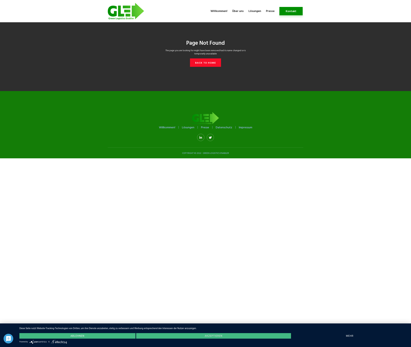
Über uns (238, 11)
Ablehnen (77, 335)
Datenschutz (224, 127)
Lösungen (255, 11)
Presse (270, 11)
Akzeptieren (213, 335)
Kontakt (291, 11)
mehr (349, 335)
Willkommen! (219, 11)
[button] (205, 62)
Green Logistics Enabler (216, 153)
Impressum (245, 127)
